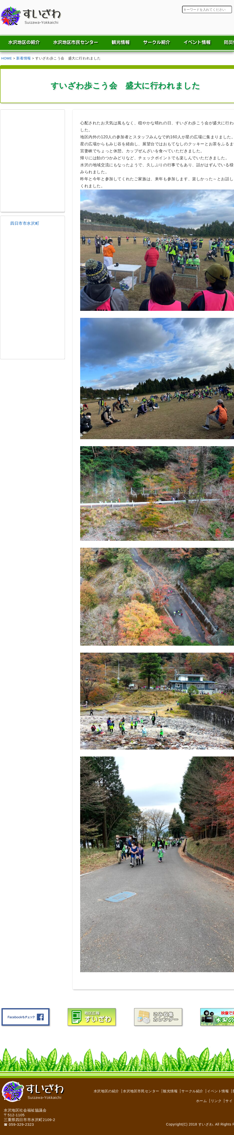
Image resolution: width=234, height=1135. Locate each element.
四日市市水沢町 (24, 223)
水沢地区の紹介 (106, 1091)
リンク (216, 1101)
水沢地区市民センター (141, 1091)
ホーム (201, 1101)
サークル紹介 (192, 1091)
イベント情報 (218, 1091)
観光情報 (170, 1091)
